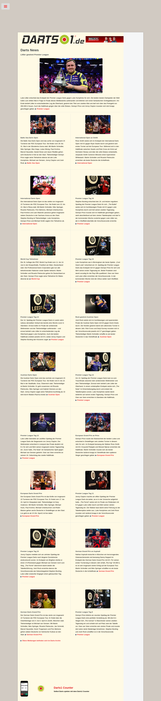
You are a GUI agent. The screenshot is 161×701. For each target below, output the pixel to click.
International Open (84, 163)
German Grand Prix (106, 571)
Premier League (43, 109)
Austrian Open (105, 337)
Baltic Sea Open (33, 163)
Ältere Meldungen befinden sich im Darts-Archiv (41, 641)
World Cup (35, 279)
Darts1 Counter (63, 687)
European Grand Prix (105, 455)
